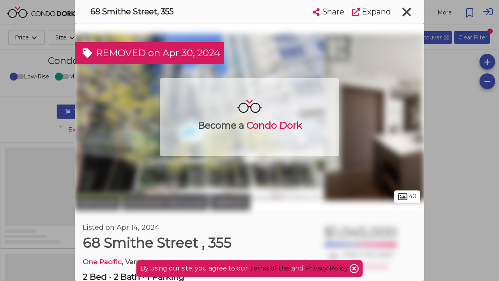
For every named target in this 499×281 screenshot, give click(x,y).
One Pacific (102, 262)
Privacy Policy (327, 268)
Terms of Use (270, 268)
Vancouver (97, 202)
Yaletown (230, 202)
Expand (371, 11)
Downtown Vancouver (165, 202)
